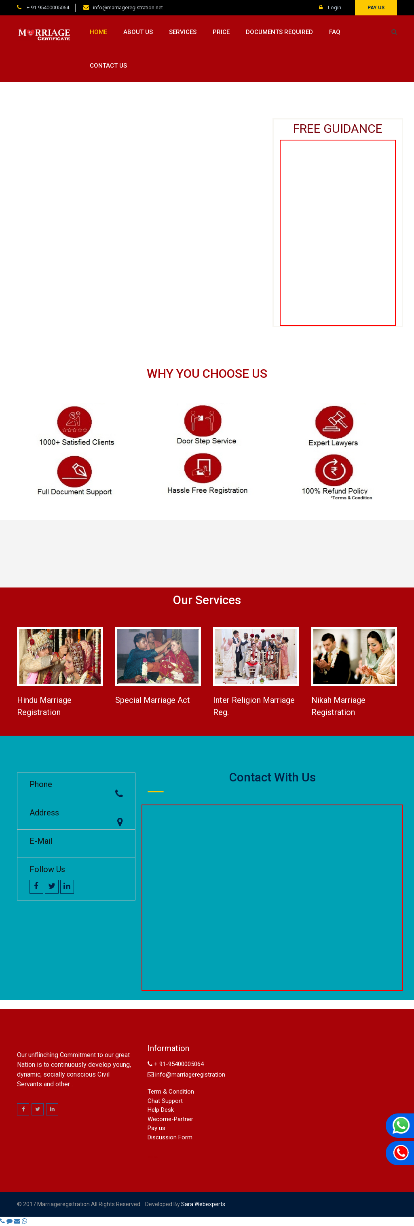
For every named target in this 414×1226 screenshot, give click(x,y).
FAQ (334, 32)
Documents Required (279, 32)
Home (98, 32)
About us (138, 32)
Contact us (108, 65)
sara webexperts (202, 1204)
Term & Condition (171, 1091)
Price (221, 32)
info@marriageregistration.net (128, 7)
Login (330, 7)
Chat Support (165, 1101)
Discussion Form (170, 1137)
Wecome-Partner (170, 1119)
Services (182, 32)
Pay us (376, 8)
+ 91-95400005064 (47, 7)
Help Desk (161, 1109)
